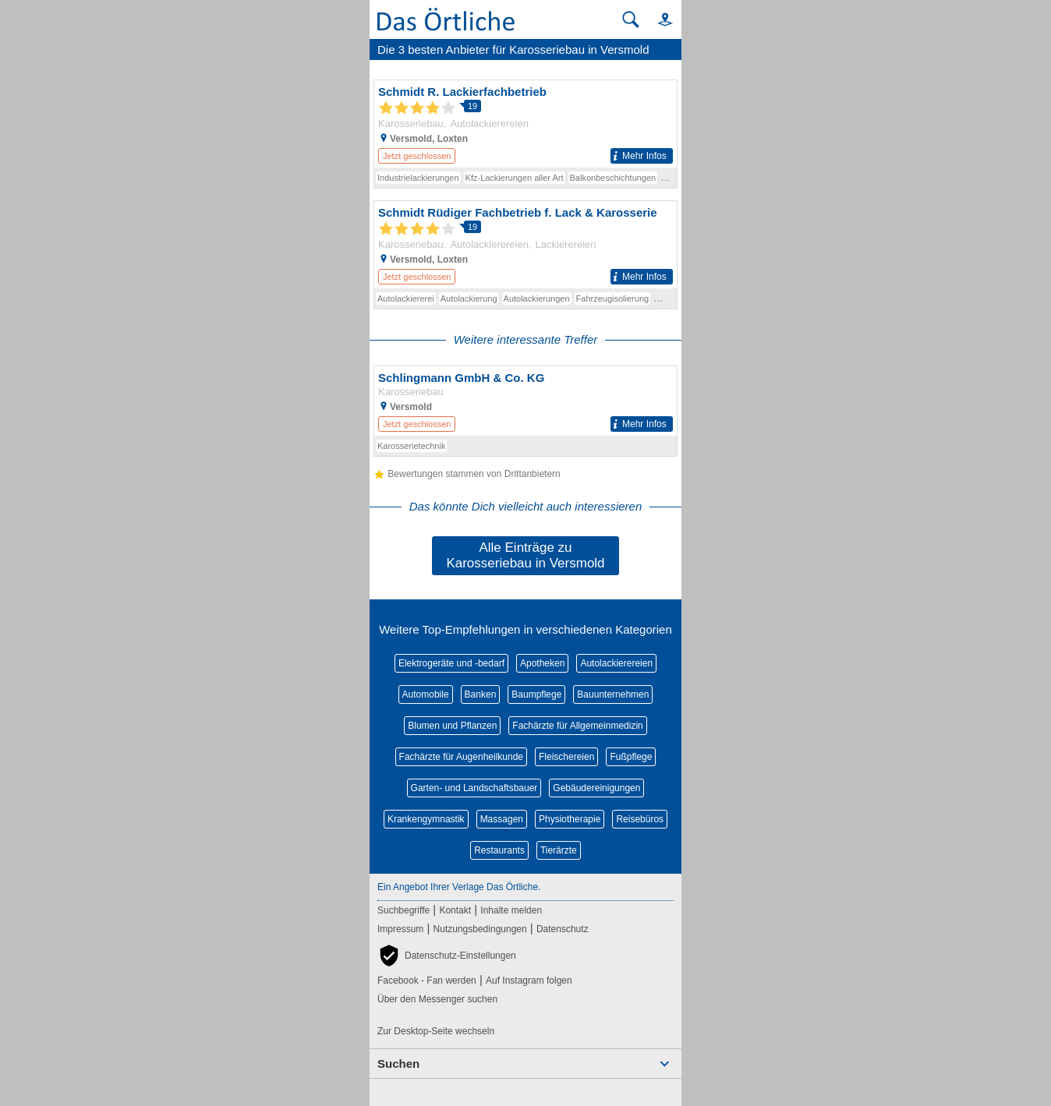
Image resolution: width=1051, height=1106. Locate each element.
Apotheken (542, 663)
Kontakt (455, 910)
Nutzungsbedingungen (480, 929)
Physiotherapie (569, 819)
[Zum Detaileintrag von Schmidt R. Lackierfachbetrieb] (525, 124)
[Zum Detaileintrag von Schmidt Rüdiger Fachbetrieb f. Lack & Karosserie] (525, 244)
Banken (481, 694)
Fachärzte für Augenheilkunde (461, 756)
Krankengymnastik (426, 819)
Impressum (400, 929)
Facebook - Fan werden (426, 980)
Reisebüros (640, 819)
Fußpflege (631, 756)
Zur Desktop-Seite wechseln (435, 1031)
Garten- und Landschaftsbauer (474, 788)
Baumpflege (536, 694)
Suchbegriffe (403, 910)
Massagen (501, 819)
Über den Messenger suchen (437, 999)
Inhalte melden (511, 910)
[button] (658, 19)
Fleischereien (566, 756)
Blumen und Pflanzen (452, 725)
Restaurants (499, 850)
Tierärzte (558, 850)
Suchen (398, 1063)
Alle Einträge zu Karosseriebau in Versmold (525, 555)
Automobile (425, 694)
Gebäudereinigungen (596, 788)
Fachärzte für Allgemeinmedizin (577, 725)
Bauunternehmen (613, 694)
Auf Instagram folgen (529, 980)
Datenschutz (562, 929)
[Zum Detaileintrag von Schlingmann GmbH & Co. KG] (525, 401)
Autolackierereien (616, 663)
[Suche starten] (630, 19)
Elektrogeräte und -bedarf (451, 663)
